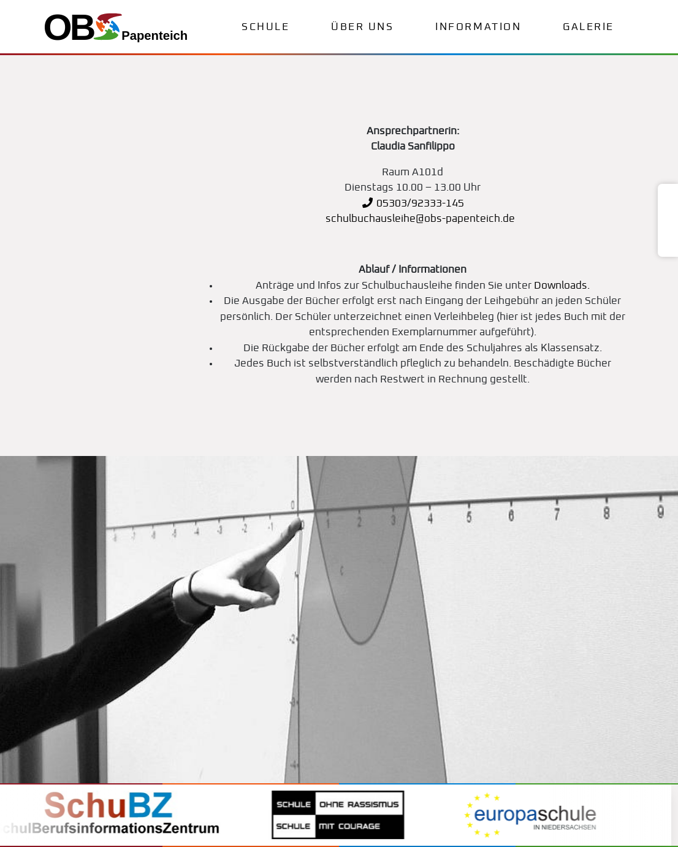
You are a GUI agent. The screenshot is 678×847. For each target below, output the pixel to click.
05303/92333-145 (412, 204)
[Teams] (668, 213)
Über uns (362, 27)
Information (478, 27)
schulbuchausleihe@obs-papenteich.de (419, 219)
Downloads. (562, 286)
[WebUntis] (668, 197)
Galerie (588, 27)
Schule (265, 27)
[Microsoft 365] (668, 229)
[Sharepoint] (668, 245)
